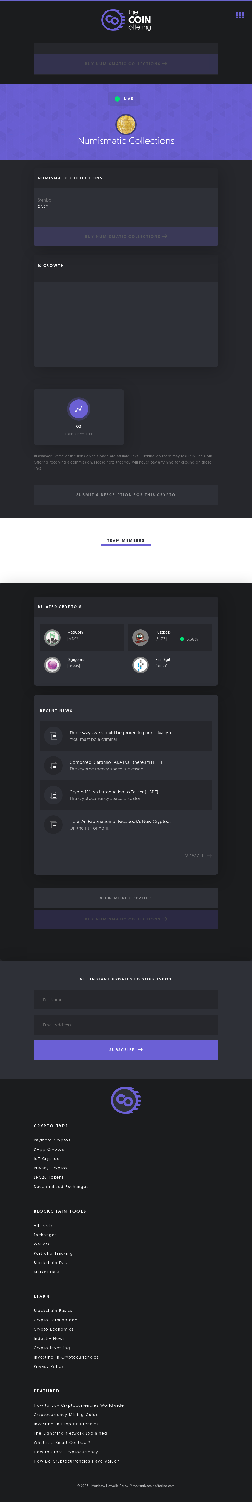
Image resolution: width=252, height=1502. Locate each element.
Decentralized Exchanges (61, 1186)
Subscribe (126, 1049)
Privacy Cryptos (51, 1168)
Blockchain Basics (53, 1310)
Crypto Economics (54, 1329)
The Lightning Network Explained (70, 1433)
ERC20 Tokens (49, 1177)
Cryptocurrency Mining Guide (66, 1414)
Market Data (47, 1272)
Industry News (49, 1338)
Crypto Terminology (56, 1319)
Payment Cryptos (52, 1140)
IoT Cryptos (46, 1158)
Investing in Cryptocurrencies (66, 1357)
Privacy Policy (49, 1366)
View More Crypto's (126, 898)
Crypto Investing (52, 1347)
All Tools (43, 1225)
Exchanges (45, 1234)
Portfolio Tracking (53, 1253)
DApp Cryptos (49, 1149)
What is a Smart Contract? (62, 1442)
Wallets (42, 1244)
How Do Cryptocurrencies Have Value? (76, 1461)
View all (198, 855)
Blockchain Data (51, 1262)
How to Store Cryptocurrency (66, 1451)
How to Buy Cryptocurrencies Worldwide (79, 1405)
